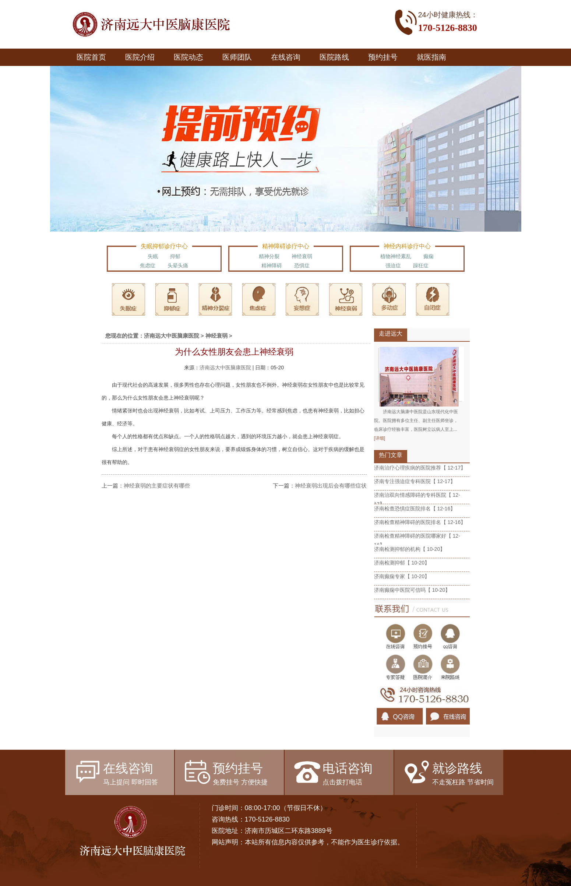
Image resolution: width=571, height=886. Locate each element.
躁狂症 (421, 265)
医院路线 (334, 57)
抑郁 (175, 256)
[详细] (379, 438)
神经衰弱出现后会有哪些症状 (331, 485)
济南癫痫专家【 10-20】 (402, 576)
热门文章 (390, 455)
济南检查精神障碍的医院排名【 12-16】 (420, 522)
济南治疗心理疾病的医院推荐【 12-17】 (420, 468)
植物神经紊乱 (395, 256)
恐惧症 (302, 265)
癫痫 (428, 256)
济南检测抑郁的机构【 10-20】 (409, 549)
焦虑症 (147, 265)
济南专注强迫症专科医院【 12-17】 (415, 481)
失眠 (153, 256)
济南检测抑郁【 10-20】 (402, 563)
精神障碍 (271, 265)
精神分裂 (269, 256)
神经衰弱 (302, 256)
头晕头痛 (178, 265)
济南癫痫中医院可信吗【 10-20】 (412, 590)
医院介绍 (140, 57)
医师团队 (237, 57)
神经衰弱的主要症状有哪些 (157, 485)
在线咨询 (285, 57)
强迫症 (393, 265)
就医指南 (431, 57)
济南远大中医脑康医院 (171, 336)
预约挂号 (383, 57)
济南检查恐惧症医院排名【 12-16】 (415, 508)
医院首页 (91, 57)
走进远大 (390, 333)
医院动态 (188, 57)
